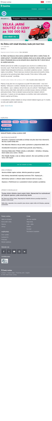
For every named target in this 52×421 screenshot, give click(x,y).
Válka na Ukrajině (6, 346)
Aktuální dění (6, 19)
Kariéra (29, 353)
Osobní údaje (11, 400)
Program (34, 9)
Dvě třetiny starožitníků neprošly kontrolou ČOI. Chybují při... (29, 255)
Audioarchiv (41, 9)
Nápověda (30, 349)
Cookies (3, 400)
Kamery (49, 9)
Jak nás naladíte (31, 346)
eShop (3, 353)
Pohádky (24, 179)
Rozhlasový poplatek (33, 358)
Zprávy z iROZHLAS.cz (9, 283)
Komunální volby (6, 349)
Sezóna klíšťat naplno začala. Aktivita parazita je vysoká (27, 247)
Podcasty (4, 366)
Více (41, 19)
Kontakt (29, 356)
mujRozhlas (4, 175)
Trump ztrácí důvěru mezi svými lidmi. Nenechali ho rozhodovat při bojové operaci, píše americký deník (26, 321)
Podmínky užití (20, 400)
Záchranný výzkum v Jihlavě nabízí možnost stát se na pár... (28, 263)
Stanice (3, 351)
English (28, 400)
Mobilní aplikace (6, 369)
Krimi (16, 179)
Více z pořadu (6, 245)
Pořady (24, 19)
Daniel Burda (9, 163)
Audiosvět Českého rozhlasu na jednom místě (13, 190)
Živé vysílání (6, 182)
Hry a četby (6, 179)
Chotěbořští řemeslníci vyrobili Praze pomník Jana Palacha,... (29, 212)
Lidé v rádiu (30, 351)
